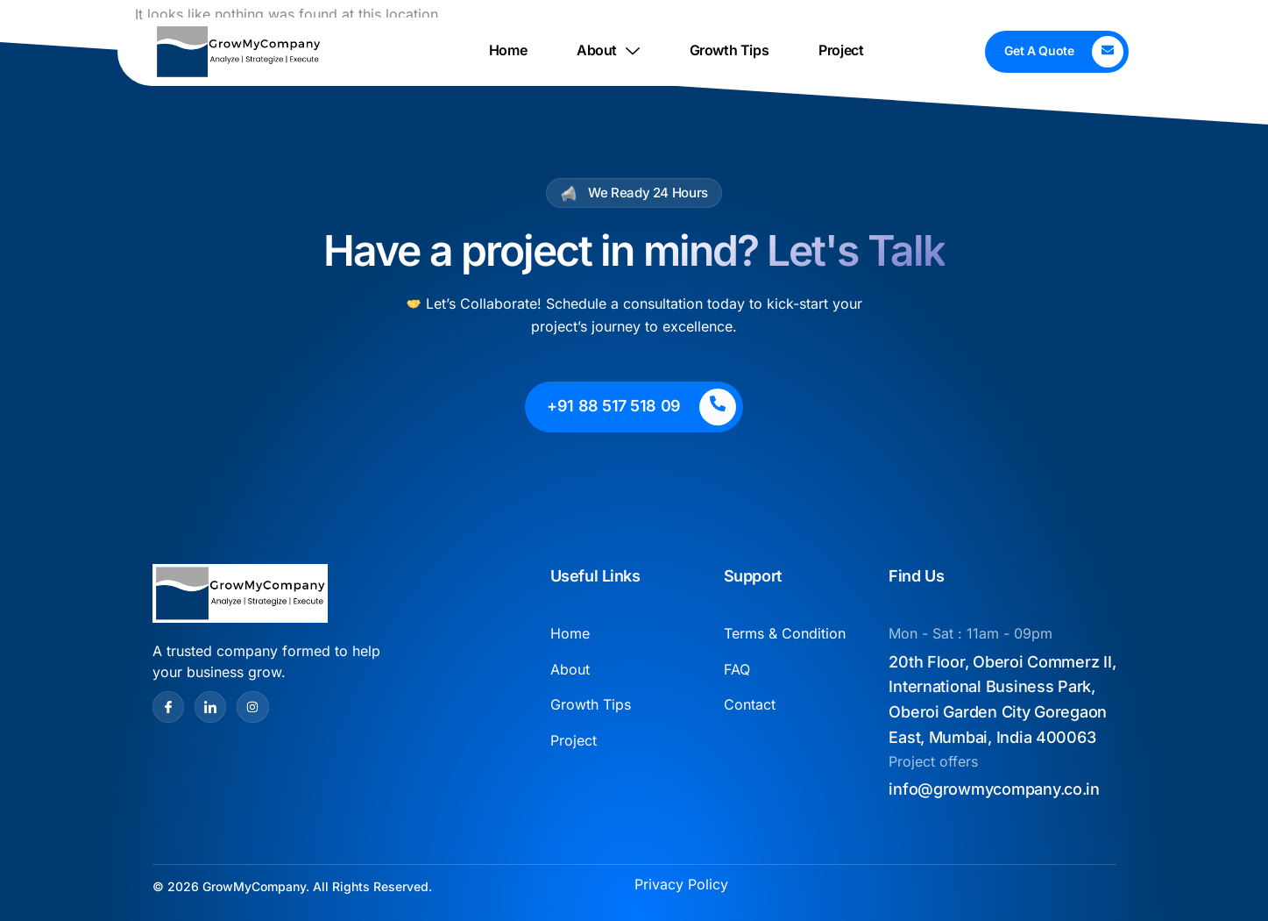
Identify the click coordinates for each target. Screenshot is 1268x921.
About (608, 51)
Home (508, 51)
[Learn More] (1057, 52)
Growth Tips (729, 51)
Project (840, 51)
